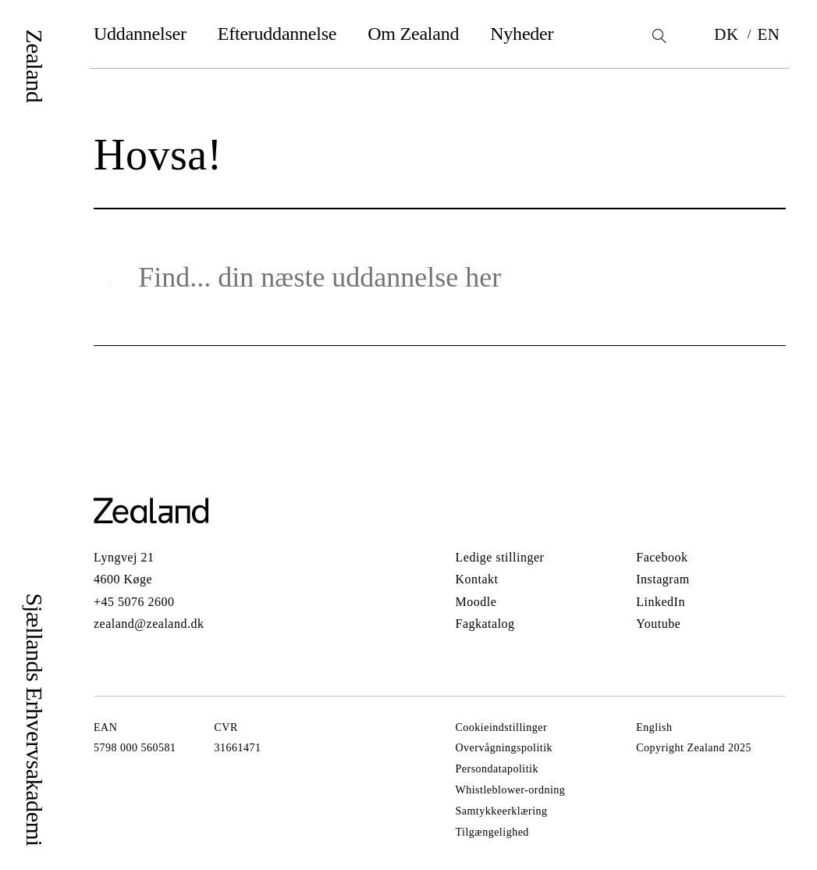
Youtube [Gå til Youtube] (658, 623)
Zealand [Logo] (34, 66)
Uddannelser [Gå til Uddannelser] (140, 33)
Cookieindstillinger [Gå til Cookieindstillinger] (501, 727)
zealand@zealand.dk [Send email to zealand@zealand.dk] (149, 623)
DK (726, 34)
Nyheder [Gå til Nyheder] (521, 33)
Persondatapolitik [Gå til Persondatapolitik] (496, 769)
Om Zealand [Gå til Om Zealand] (413, 33)
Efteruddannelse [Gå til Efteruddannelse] (277, 33)
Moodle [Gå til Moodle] (476, 601)
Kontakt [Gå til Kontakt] (477, 579)
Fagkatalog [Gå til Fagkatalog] (485, 623)
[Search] (658, 34)
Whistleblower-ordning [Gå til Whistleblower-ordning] (510, 790)
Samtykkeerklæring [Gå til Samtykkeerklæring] (501, 811)
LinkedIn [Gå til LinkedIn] (660, 601)
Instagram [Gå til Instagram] (662, 579)
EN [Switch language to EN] (769, 34)
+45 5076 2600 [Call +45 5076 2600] (134, 601)
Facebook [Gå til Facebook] (661, 557)
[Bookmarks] (692, 34)
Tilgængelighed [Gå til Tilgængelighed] (491, 832)
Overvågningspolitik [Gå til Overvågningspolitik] (503, 748)
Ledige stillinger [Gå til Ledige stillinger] (500, 557)
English (654, 727)
